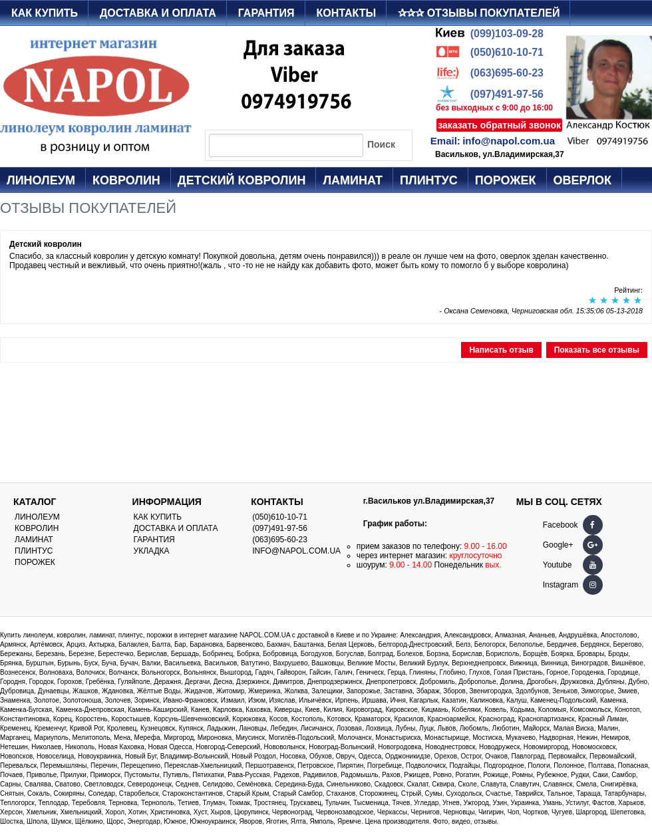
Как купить (44, 13)
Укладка (152, 551)
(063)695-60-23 (507, 73)
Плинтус (429, 180)
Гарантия (266, 13)
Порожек (505, 180)
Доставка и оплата (158, 13)
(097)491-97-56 (507, 94)
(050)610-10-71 (507, 52)
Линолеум (41, 180)
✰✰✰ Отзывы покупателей (479, 13)
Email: (445, 140)
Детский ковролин (242, 180)
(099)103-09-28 (507, 33)
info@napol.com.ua (508, 140)
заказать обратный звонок (499, 125)
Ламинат (353, 180)
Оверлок (583, 180)
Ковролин (126, 180)
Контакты (347, 13)
